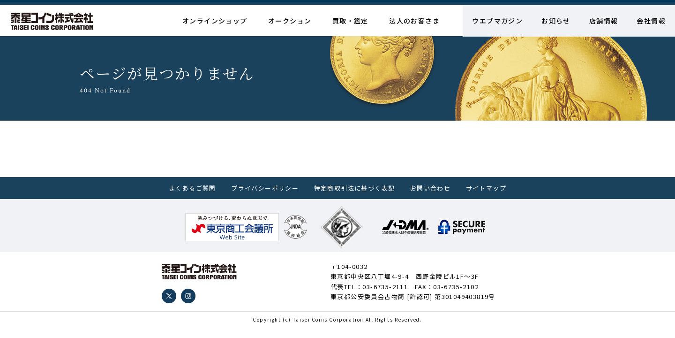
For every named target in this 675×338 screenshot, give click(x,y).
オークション (289, 20)
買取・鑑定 (350, 20)
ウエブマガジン (497, 20)
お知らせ (555, 20)
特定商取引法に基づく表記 (354, 188)
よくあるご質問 (192, 188)
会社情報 (651, 20)
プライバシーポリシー (265, 188)
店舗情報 (603, 20)
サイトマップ (486, 188)
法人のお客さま (414, 20)
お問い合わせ (430, 188)
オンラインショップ (215, 20)
